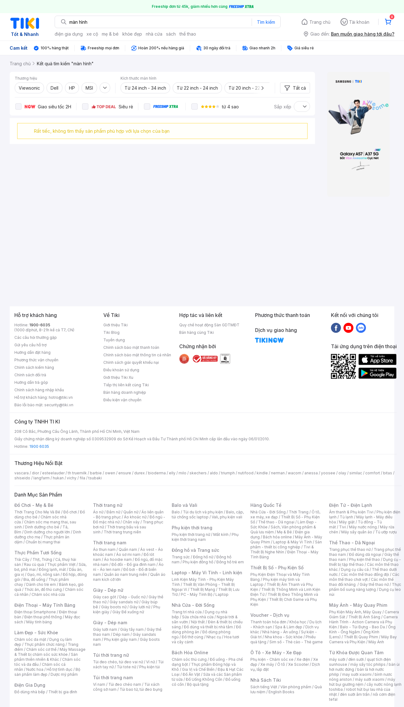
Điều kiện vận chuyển (122, 400)
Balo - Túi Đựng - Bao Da (362, 627)
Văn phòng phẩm (295, 687)
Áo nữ (98, 512)
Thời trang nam (109, 542)
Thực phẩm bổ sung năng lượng (365, 587)
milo (182, 473)
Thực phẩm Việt (61, 564)
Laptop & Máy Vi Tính (292, 542)
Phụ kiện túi (149, 667)
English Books (281, 692)
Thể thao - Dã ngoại (276, 522)
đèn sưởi (356, 659)
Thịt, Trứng (42, 559)
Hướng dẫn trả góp (31, 382)
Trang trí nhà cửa (187, 612)
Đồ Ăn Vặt (191, 674)
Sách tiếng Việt (263, 687)
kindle (262, 473)
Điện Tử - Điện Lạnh (350, 505)
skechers (198, 473)
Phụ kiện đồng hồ (198, 562)
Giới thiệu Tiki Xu (118, 377)
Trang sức (181, 557)
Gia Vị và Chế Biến (198, 669)
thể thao (188, 34)
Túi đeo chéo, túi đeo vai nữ (118, 662)
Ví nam (99, 684)
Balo (176, 512)
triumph (228, 473)
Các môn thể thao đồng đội (365, 574)
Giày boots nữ (113, 607)
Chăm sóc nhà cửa (48, 594)
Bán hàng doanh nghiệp (124, 392)
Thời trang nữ (107, 505)
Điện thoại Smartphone (35, 612)
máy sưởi (337, 659)
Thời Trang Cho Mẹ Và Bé (37, 512)
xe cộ (92, 34)
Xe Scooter (298, 664)
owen (110, 473)
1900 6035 (39, 446)
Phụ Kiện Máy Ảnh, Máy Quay (355, 612)
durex (139, 473)
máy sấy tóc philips (368, 664)
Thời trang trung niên (122, 532)
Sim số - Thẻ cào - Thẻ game (296, 642)
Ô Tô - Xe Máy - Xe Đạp (276, 652)
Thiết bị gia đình (62, 692)
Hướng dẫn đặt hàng (32, 352)
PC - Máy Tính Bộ (196, 594)
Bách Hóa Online (190, 652)
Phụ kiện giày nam (120, 639)
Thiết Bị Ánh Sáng (364, 617)
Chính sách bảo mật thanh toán (131, 347)
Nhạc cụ (213, 637)
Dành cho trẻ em (41, 584)
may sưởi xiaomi (357, 674)
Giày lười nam (105, 629)
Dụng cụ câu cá (355, 569)
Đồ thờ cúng (192, 637)
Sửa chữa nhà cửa (198, 617)
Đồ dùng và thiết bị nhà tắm (208, 627)
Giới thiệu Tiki (115, 325)
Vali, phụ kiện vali (227, 517)
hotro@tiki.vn (61, 397)
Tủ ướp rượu (386, 532)
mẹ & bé (110, 34)
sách (171, 34)
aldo (214, 473)
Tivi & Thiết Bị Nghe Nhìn (282, 549)
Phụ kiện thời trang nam (205, 537)
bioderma (157, 473)
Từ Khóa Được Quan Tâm (356, 652)
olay (342, 473)
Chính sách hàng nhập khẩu (39, 390)
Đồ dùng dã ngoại (365, 554)
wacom (294, 473)
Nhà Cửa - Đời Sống (193, 605)
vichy (71, 478)
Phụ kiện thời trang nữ (191, 534)
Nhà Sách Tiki (265, 680)
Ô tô (281, 664)
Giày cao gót (104, 597)
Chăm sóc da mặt (30, 639)
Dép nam (121, 634)
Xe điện (303, 659)
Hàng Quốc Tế (265, 505)
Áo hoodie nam (118, 559)
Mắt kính (221, 534)
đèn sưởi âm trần (355, 694)
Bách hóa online (277, 537)
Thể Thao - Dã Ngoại (352, 542)
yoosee (328, 473)
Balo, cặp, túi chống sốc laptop (208, 514)
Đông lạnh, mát (52, 569)
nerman (278, 473)
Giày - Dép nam (110, 622)
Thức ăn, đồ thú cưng (43, 589)
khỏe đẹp (132, 34)
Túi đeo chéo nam (124, 684)
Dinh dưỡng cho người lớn (47, 532)
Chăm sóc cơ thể (41, 649)
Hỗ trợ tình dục (59, 669)
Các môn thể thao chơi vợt (364, 577)
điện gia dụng (69, 34)
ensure (124, 473)
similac (355, 473)
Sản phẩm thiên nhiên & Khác (46, 657)
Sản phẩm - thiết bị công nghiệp (286, 544)
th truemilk (77, 473)
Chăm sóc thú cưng (189, 659)
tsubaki (95, 478)
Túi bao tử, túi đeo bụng (141, 689)
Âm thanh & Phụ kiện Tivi (351, 512)
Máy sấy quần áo (356, 532)
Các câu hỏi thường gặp (35, 337)
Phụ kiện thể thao (364, 559)
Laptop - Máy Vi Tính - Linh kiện (207, 572)
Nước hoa (34, 669)
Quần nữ (130, 512)
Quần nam (128, 549)
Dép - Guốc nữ (132, 597)
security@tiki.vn (58, 405)
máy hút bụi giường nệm (362, 682)
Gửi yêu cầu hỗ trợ (30, 345)
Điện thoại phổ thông (43, 617)
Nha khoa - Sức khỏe (284, 637)
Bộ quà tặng (198, 684)
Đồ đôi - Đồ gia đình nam (133, 564)
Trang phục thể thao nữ (350, 549)
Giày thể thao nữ (374, 584)
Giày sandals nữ (124, 602)
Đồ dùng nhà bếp (29, 692)
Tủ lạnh (346, 517)
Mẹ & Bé (284, 532)
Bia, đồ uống (34, 579)
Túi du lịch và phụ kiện (203, 512)
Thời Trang (298, 512)
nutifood (246, 473)
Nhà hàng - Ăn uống (280, 632)
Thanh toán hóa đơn (268, 622)
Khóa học (297, 622)
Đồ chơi (70, 512)
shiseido (22, 478)
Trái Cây (21, 559)
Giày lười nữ (140, 607)
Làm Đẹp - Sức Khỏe (36, 632)
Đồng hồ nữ (203, 557)
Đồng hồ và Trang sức (195, 550)
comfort (372, 473)
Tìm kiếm (266, 22)
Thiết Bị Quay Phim (361, 637)
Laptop (222, 594)
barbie (96, 473)
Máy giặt (347, 522)
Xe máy (267, 664)
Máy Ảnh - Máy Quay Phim (358, 605)
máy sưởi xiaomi (369, 679)
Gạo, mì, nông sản (43, 574)
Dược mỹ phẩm (64, 674)
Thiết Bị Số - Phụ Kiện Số (276, 567)
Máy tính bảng (39, 622)
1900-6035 (39, 325)
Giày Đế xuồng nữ (128, 612)
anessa (311, 473)
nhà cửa (154, 34)
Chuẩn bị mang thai (43, 542)
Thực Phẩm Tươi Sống (38, 552)
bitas (387, 473)
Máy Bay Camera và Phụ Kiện (363, 639)
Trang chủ (319, 22)
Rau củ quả (34, 564)
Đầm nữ (113, 512)
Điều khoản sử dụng (121, 370)
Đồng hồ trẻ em (230, 562)
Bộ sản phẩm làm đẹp (47, 672)
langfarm (41, 478)
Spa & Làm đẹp (288, 627)
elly (172, 473)
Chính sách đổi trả (30, 375)
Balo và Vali (184, 505)
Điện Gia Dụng (29, 685)
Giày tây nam (132, 629)
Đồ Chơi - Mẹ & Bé (33, 505)
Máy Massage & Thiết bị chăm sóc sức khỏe (50, 652)
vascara (21, 473)
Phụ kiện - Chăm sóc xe (271, 659)
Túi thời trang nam (113, 677)
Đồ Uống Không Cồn (204, 679)
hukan (58, 478)
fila (82, 478)
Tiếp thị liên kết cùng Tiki (126, 385)
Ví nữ (150, 662)
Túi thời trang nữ (111, 655)
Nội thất (198, 622)
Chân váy (131, 522)
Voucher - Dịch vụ (269, 615)
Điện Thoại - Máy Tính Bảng (44, 605)
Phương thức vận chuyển (36, 360)
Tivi (342, 527)
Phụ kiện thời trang (192, 527)
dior (35, 473)
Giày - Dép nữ (108, 590)
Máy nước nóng (363, 527)
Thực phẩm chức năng (44, 644)
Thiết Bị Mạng (202, 589)
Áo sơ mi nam (128, 554)
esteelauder (53, 473)
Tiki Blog (111, 332)
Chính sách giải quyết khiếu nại (131, 362)
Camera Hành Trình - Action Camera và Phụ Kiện (363, 622)
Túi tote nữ (126, 667)
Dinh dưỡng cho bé (42, 527)
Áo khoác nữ (135, 517)
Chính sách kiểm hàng (34, 367)
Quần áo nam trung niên (125, 574)
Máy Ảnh (376, 642)
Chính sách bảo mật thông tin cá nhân (137, 355)
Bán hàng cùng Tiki (196, 332)
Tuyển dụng (114, 340)
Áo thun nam (104, 549)
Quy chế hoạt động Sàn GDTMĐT (209, 325)
